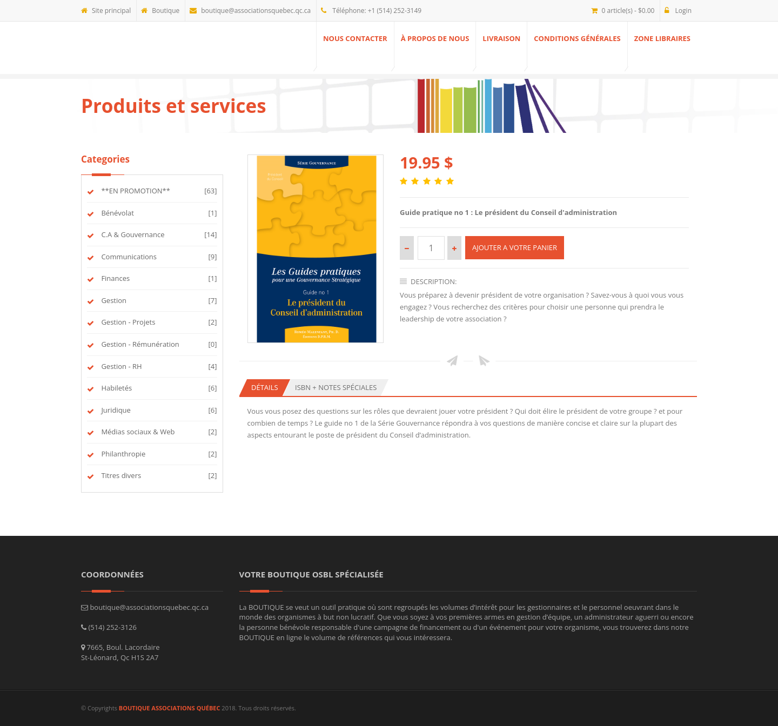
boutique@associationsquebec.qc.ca (250, 10)
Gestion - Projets (127, 322)
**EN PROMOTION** (134, 191)
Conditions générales (577, 38)
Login (678, 10)
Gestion (112, 300)
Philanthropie (122, 454)
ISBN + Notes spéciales (336, 387)
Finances (114, 278)
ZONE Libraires (662, 38)
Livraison (501, 38)
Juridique (115, 410)
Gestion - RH (120, 366)
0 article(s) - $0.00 (623, 10)
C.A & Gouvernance (131, 234)
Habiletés (115, 388)
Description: (428, 281)
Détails (264, 387)
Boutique (160, 10)
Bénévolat (116, 213)
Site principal (106, 10)
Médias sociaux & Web (137, 431)
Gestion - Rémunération (139, 344)
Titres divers (120, 475)
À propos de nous (435, 38)
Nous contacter (355, 38)
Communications (128, 256)
